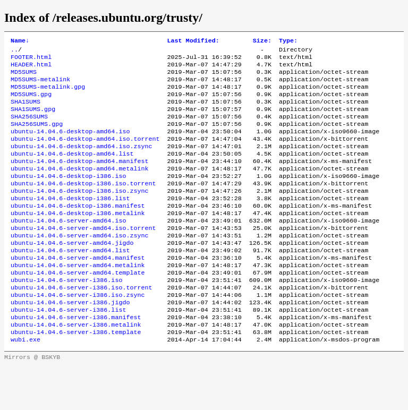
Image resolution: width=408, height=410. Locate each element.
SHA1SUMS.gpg (33, 119)
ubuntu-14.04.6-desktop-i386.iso (68, 196)
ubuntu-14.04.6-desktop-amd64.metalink (79, 187)
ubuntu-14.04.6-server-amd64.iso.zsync (79, 264)
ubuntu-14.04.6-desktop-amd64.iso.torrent (85, 153)
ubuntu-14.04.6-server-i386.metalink (76, 366)
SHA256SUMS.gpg (37, 136)
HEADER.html (31, 68)
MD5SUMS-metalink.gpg (48, 94)
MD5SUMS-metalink (40, 85)
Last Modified (193, 41)
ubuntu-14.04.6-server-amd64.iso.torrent (83, 255)
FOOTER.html (31, 60)
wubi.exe (25, 383)
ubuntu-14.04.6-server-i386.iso (66, 315)
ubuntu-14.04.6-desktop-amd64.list (72, 170)
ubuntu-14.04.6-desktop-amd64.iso (70, 145)
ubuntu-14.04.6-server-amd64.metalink (77, 298)
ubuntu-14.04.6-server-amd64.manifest (77, 289)
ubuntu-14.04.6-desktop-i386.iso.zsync (79, 213)
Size (262, 41)
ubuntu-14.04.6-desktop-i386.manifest (77, 230)
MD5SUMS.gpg (31, 102)
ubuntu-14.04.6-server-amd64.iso (68, 247)
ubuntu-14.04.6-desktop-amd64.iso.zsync (81, 162)
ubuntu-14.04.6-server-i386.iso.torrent (81, 323)
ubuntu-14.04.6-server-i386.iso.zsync (77, 332)
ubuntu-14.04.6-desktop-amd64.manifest (79, 179)
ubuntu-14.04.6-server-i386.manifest (76, 357)
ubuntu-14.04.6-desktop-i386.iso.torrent (83, 204)
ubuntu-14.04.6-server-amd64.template (77, 306)
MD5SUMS (24, 77)
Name (20, 41)
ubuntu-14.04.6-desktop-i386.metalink (77, 238)
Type (288, 41)
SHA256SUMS (29, 128)
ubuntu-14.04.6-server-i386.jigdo (70, 340)
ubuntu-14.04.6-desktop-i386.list (70, 221)
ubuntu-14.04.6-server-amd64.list (70, 281)
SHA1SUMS (25, 111)
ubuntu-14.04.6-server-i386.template (76, 374)
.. (14, 51)
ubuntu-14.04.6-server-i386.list (68, 349)
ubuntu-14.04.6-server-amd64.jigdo (72, 272)
